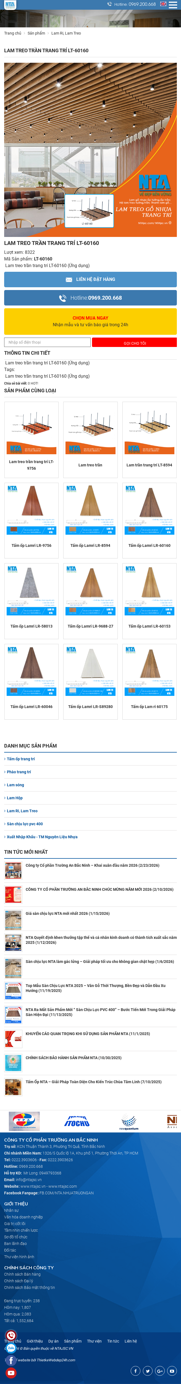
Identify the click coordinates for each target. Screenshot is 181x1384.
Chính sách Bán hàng (22, 1274)
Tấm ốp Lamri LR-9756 (31, 545)
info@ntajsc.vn (29, 1179)
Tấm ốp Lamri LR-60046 (32, 706)
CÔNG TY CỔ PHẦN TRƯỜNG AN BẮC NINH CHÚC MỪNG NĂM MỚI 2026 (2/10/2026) (100, 889)
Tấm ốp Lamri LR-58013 (32, 626)
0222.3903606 (24, 1160)
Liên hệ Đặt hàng (90, 279)
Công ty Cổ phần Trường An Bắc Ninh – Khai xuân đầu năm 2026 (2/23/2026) (92, 865)
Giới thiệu (35, 1341)
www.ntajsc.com (62, 1186)
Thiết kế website (17, 1360)
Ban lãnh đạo (15, 1243)
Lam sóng (14, 785)
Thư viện (94, 1341)
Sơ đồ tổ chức (15, 1237)
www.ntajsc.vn (33, 1186)
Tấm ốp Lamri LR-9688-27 (90, 626)
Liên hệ (131, 1341)
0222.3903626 (60, 1160)
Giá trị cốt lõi (14, 1223)
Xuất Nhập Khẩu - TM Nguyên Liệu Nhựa (41, 837)
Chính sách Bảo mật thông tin (29, 1287)
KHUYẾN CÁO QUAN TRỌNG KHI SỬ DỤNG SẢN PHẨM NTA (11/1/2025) (88, 1034)
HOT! (34, 383)
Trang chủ (12, 33)
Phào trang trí (17, 772)
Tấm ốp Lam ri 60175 (149, 706)
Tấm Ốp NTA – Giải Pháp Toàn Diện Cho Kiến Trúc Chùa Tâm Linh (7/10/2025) (94, 1082)
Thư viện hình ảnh (19, 1257)
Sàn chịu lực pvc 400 (23, 824)
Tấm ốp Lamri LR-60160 (149, 545)
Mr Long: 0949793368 (42, 1173)
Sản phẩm (39, 33)
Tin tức (113, 1341)
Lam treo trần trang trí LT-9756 (31, 465)
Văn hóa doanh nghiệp (23, 1217)
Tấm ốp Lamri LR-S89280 (90, 706)
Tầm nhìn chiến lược (21, 1230)
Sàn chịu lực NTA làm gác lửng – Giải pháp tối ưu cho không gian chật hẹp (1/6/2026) (100, 961)
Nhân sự (11, 1210)
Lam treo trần (90, 465)
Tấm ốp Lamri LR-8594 (90, 545)
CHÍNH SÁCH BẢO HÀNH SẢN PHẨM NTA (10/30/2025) (74, 1058)
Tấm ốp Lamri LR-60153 (149, 626)
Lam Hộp (13, 798)
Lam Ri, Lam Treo (21, 811)
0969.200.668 (142, 4)
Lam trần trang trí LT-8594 (149, 465)
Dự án (53, 1341)
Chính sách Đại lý (18, 1281)
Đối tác (10, 1250)
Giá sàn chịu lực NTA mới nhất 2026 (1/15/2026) (68, 913)
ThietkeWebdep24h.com (55, 1360)
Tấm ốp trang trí (19, 759)
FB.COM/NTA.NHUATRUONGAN (67, 1193)
